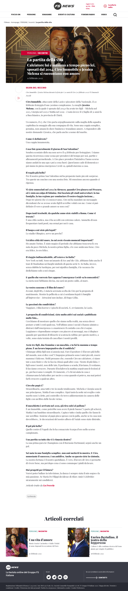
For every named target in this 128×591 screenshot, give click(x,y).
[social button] (18, 98)
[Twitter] (49, 577)
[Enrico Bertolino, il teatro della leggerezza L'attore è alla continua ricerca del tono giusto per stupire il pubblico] (106, 543)
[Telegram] (54, 577)
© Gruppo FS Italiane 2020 (89, 586)
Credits (17, 588)
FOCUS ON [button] (15, 15)
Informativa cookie (64, 588)
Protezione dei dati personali (30, 588)
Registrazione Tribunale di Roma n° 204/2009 (21, 586)
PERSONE (23, 22)
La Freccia (48, 485)
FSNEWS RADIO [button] (88, 15)
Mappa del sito (104, 586)
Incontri (32, 22)
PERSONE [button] (31, 15)
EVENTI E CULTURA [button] (66, 15)
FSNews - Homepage (11, 22)
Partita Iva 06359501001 (48, 588)
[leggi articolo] (17, 542)
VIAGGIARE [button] (47, 15)
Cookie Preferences (77, 588)
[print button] (18, 89)
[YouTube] (60, 577)
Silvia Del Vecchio (36, 87)
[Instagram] (65, 577)
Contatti (96, 577)
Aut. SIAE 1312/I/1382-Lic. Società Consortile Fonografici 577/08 (58, 586)
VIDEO (104, 15)
